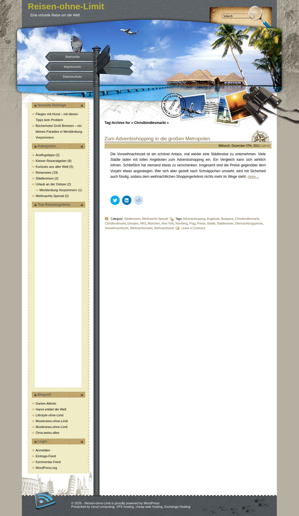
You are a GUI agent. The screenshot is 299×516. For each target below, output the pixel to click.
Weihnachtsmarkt (141, 228)
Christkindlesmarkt (247, 218)
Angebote (213, 218)
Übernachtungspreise (249, 223)
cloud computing (102, 506)
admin (266, 145)
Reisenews (43, 172)
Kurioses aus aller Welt (52, 166)
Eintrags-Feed (46, 456)
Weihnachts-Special (50, 196)
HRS (143, 223)
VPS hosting (125, 506)
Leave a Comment (193, 228)
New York (167, 223)
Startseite (72, 56)
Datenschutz (72, 76)
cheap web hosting (149, 506)
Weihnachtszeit (164, 228)
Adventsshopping (194, 218)
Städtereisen (45, 178)
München (154, 223)
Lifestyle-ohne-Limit (49, 415)
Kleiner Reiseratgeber (51, 161)
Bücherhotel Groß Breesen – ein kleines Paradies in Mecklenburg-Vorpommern (59, 131)
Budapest (227, 218)
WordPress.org (46, 468)
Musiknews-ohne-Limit (51, 427)
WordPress (151, 503)
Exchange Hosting (177, 506)
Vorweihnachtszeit (116, 228)
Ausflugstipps (45, 155)
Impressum (72, 66)
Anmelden (43, 450)
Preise (201, 223)
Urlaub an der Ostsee (51, 184)
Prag (192, 223)
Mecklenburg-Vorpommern (58, 190)
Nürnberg (181, 223)
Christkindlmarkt (115, 223)
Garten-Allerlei (46, 403)
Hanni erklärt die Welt (51, 409)
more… (253, 177)
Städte (211, 223)
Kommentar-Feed (48, 462)
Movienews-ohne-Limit (52, 421)
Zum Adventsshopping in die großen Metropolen (157, 138)
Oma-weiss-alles (47, 432)
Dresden (132, 223)
